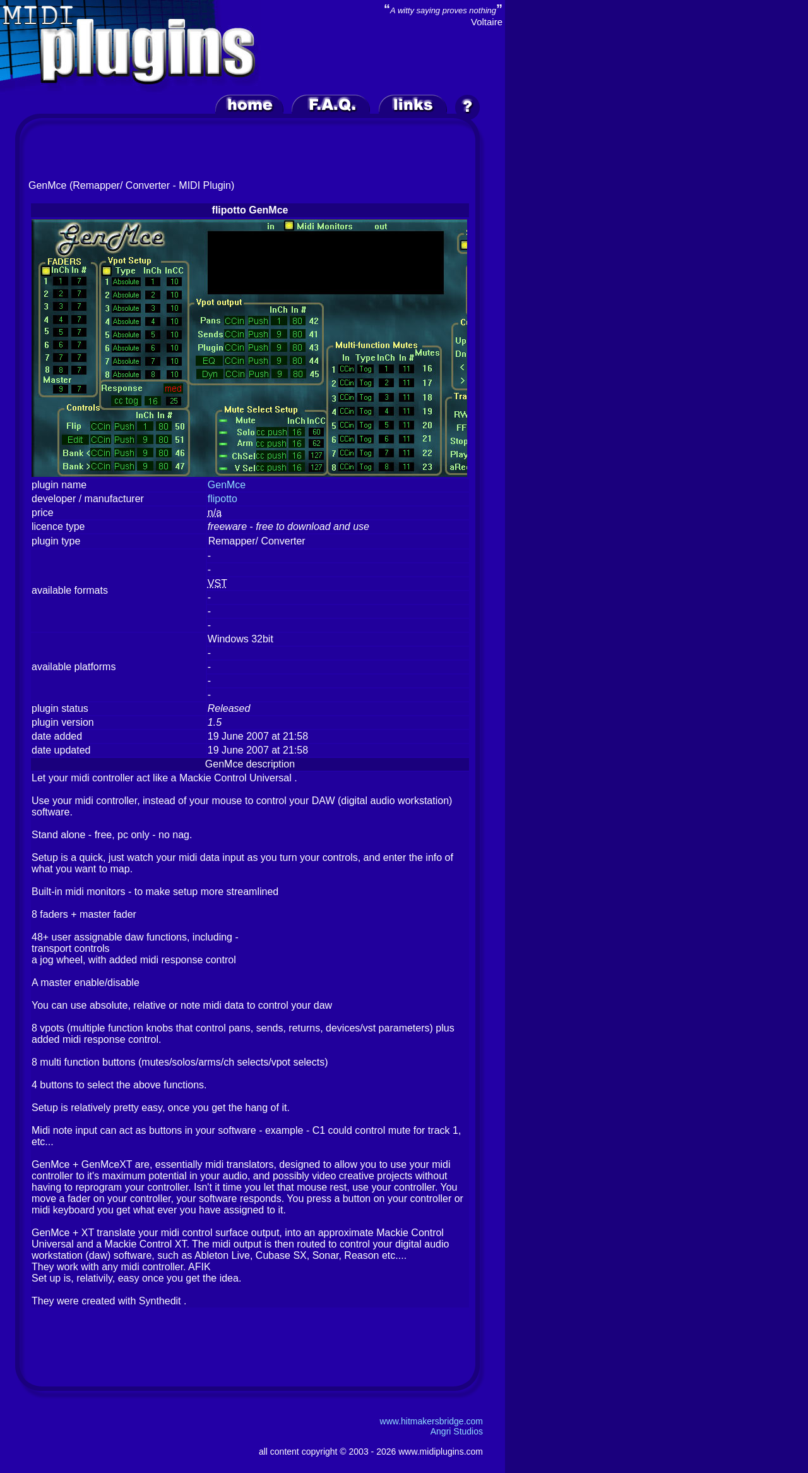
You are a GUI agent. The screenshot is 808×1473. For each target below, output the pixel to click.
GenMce (227, 484)
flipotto (222, 498)
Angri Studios (457, 1431)
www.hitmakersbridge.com (431, 1421)
